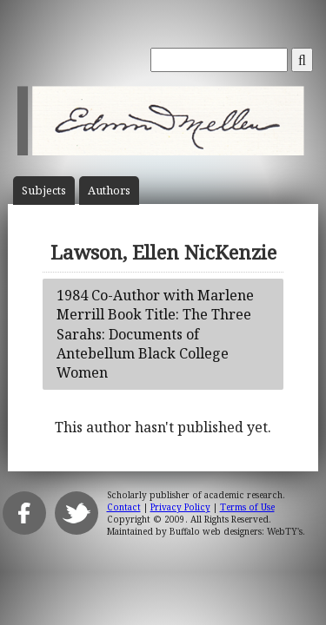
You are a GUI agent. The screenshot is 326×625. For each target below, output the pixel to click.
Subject (44, 190)
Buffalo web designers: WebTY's (236, 531)
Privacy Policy (180, 507)
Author (109, 190)
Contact (124, 507)
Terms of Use (247, 507)
